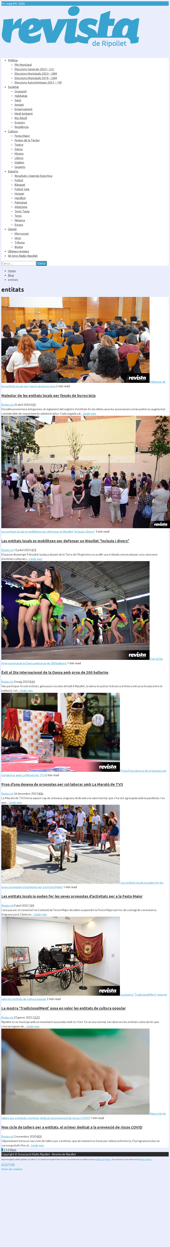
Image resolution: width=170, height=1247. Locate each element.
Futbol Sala (21, 189)
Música (18, 153)
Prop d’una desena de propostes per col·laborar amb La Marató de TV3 (62, 784)
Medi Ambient (23, 113)
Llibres (18, 158)
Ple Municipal (23, 64)
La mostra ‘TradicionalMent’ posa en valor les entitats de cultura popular (63, 1008)
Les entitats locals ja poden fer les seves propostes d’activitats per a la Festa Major (72, 896)
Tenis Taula (21, 211)
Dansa (18, 149)
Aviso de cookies (11, 1169)
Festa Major (22, 135)
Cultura (13, 131)
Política (13, 60)
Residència (21, 127)
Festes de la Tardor (27, 140)
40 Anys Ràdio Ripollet (23, 255)
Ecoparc (19, 122)
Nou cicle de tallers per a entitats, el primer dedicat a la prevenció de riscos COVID (71, 1127)
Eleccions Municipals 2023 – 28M (35, 73)
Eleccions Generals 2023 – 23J (34, 69)
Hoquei (19, 193)
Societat (13, 87)
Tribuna (19, 242)
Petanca (19, 220)
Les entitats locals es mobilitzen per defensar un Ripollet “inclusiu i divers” (48, 531)
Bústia (18, 247)
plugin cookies (145, 1159)
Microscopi (21, 233)
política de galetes (103, 1159)
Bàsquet (19, 184)
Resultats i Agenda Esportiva (33, 175)
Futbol (18, 180)
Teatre (18, 144)
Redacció (7, 404)
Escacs (18, 224)
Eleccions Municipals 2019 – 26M (35, 78)
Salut (17, 100)
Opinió (12, 229)
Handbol (20, 198)
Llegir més (89, 413)
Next (13, 1150)
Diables (19, 162)
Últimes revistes (18, 251)
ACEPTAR (8, 1164)
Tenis (18, 215)
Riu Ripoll (20, 118)
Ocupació (20, 91)
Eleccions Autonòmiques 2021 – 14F (38, 82)
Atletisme (20, 207)
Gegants (19, 167)
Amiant (19, 104)
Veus (17, 238)
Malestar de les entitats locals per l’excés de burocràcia (48, 395)
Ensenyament (23, 109)
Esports (13, 171)
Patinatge (20, 202)
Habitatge (21, 95)
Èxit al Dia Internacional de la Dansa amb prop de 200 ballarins (54, 672)
